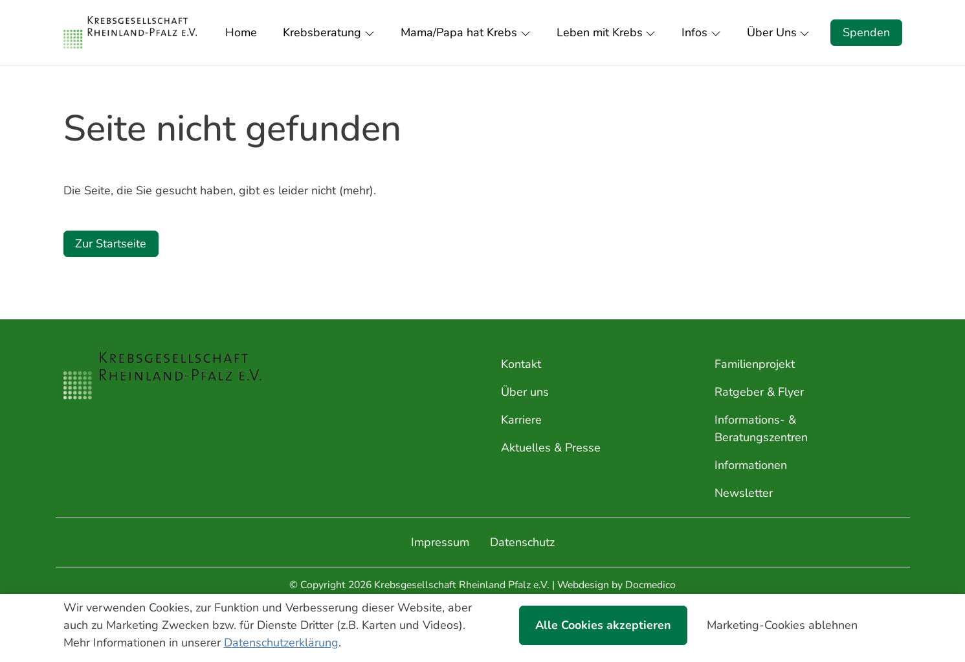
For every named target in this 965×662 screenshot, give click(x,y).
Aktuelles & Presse (551, 447)
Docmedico (650, 585)
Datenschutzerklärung (281, 642)
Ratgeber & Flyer (759, 392)
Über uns (525, 392)
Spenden (866, 32)
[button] (243, 32)
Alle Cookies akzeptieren (603, 625)
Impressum (440, 542)
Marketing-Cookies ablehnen (782, 625)
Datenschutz (522, 542)
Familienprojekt (755, 364)
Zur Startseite (110, 243)
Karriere (521, 420)
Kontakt (521, 364)
